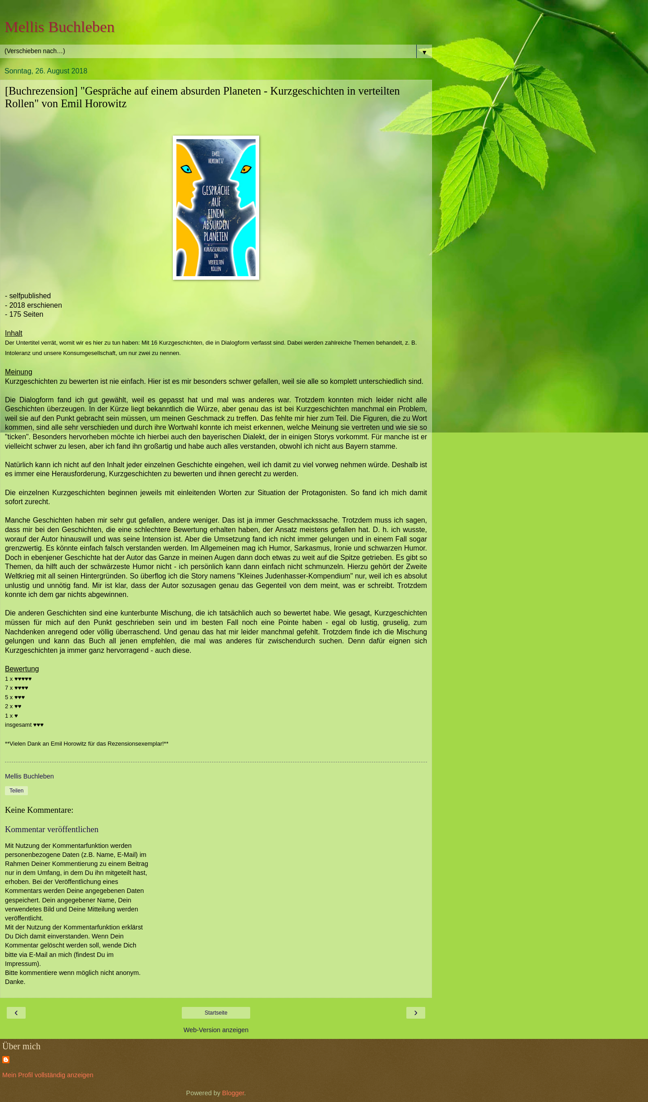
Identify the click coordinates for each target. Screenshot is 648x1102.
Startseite (216, 1013)
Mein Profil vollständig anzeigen (47, 1075)
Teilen (16, 791)
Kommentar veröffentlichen (52, 829)
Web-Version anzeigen (216, 1030)
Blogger (233, 1093)
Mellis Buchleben (59, 26)
